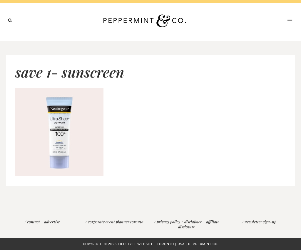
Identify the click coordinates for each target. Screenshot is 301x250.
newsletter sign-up (260, 221)
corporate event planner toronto (115, 221)
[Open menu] (289, 20)
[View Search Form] (10, 20)
